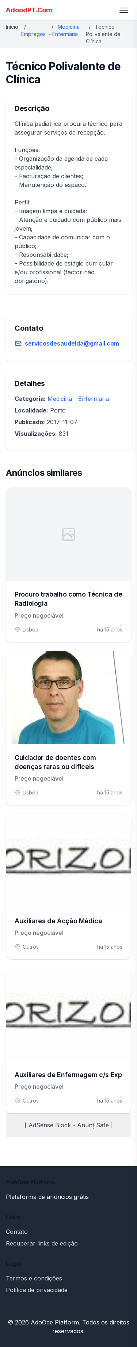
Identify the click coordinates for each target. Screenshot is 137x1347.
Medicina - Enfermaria (78, 398)
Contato (17, 1231)
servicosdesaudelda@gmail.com (72, 343)
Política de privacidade (37, 1290)
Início (12, 27)
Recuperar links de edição (42, 1243)
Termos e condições (34, 1278)
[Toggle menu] (124, 10)
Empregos (33, 34)
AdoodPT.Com (29, 10)
